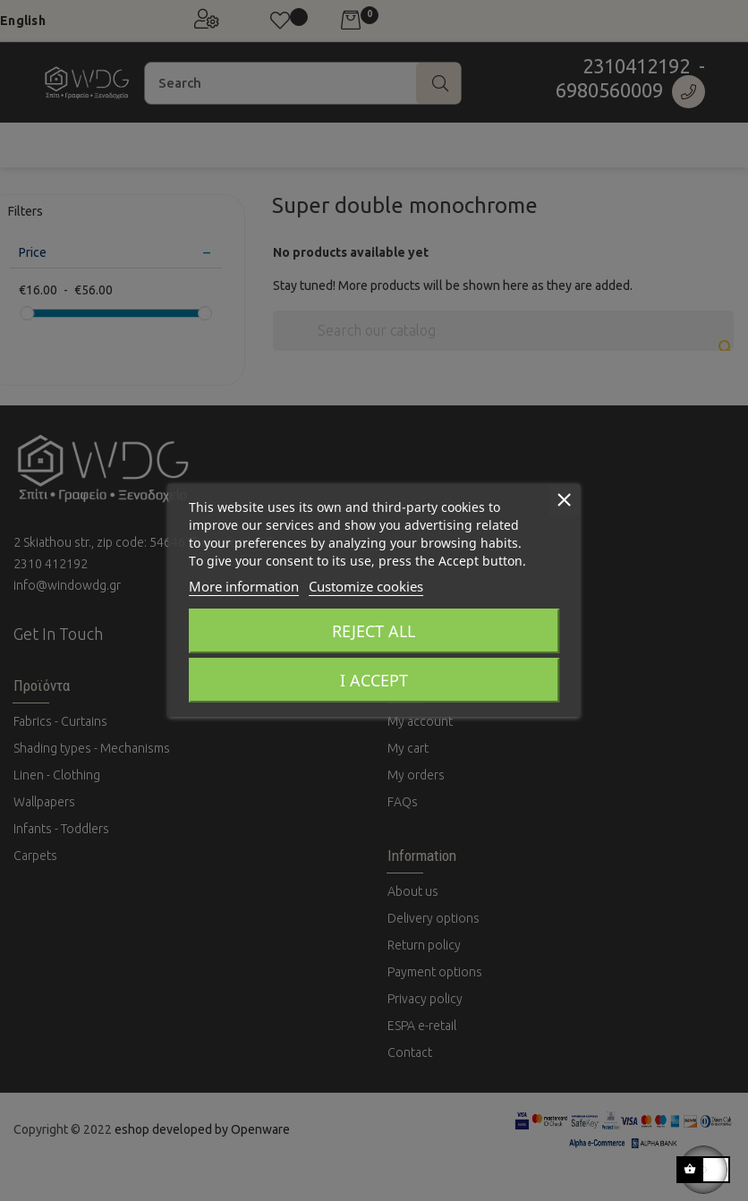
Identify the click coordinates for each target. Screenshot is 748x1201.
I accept (374, 680)
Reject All (373, 631)
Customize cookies (366, 586)
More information (244, 586)
